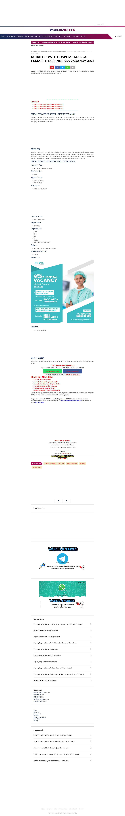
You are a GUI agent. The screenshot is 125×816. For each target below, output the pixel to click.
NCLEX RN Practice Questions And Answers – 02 (48, 107)
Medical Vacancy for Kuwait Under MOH (31, 42)
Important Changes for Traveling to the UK (61, 42)
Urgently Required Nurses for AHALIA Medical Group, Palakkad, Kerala (55, 643)
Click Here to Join (73, 376)
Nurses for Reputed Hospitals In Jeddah (46, 382)
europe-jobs (37, 695)
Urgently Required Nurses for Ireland (45, 662)
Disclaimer (67, 36)
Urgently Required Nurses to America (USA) (47, 656)
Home (32, 51)
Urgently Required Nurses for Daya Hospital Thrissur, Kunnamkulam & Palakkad (59, 675)
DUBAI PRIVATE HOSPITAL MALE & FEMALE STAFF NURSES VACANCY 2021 (62, 59)
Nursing (58, 51)
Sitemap (36, 716)
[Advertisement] (62, 13)
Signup (36, 721)
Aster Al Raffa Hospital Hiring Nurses (45, 681)
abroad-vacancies (38, 51)
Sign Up (83, 36)
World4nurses (66, 454)
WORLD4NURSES (62, 30)
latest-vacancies (52, 51)
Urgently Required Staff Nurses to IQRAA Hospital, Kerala (53, 736)
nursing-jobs (63, 51)
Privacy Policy (38, 714)
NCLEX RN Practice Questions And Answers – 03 (48, 109)
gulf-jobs (45, 51)
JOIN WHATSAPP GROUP (52, 372)
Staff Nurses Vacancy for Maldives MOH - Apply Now (51, 761)
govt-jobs (36, 697)
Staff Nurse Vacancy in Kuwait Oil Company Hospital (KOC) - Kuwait (57, 755)
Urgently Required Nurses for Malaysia (46, 650)
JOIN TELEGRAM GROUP (72, 372)
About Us (36, 713)
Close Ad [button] (100, 24)
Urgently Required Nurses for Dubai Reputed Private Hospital (53, 669)
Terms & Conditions (40, 718)
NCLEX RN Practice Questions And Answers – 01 (48, 105)
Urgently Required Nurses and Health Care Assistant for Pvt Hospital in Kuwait (58, 625)
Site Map (75, 36)
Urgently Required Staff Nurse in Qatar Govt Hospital (51, 749)
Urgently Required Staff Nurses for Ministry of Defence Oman (54, 742)
